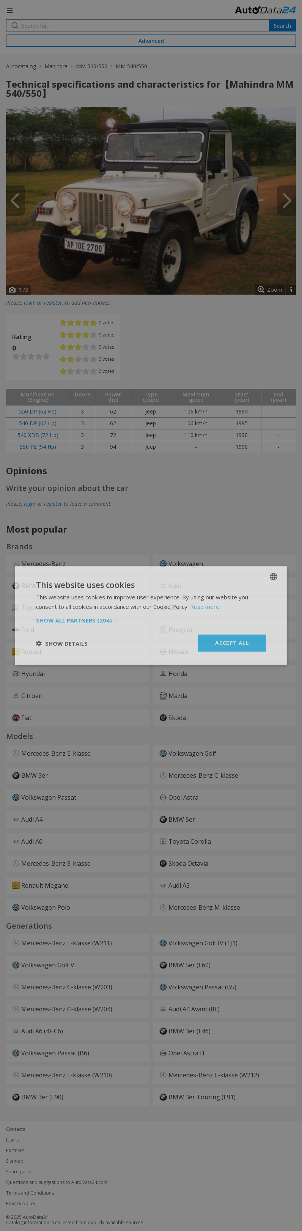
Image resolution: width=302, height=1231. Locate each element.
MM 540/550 (91, 66)
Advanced (151, 40)
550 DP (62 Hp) (38, 411)
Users (12, 1140)
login (30, 302)
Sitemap (15, 1161)
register (53, 302)
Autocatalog (21, 66)
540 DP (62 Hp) (38, 423)
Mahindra (56, 66)
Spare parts (18, 1172)
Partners (15, 1150)
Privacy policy (20, 1203)
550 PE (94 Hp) (38, 446)
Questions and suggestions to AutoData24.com (57, 1182)
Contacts (15, 1129)
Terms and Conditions (30, 1193)
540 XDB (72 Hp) (37, 435)
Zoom (274, 289)
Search (282, 25)
